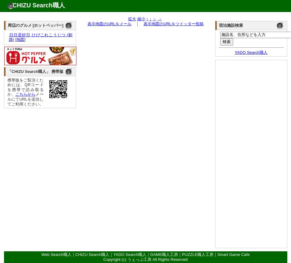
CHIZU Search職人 (39, 5)
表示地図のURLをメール (109, 24)
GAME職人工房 (164, 254)
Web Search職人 (56, 254)
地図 (20, 39)
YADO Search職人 (251, 52)
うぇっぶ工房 (139, 259)
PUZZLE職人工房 (197, 254)
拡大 (132, 19)
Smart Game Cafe (233, 254)
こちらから (25, 94)
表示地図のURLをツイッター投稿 (173, 24)
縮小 (141, 19)
